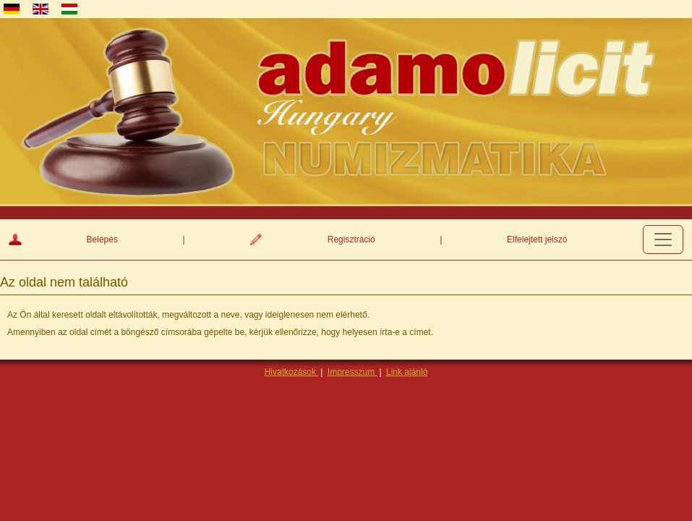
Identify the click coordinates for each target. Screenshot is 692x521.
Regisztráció (351, 239)
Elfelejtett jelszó (537, 239)
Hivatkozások (292, 372)
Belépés (102, 239)
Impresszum (352, 372)
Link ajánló (406, 372)
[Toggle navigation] (663, 239)
